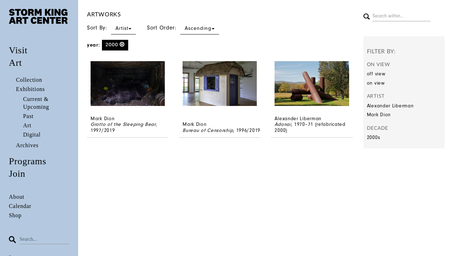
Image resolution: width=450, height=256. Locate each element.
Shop (15, 215)
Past (28, 116)
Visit (18, 50)
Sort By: (111, 28)
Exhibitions (30, 89)
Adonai (283, 124)
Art (15, 63)
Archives (27, 145)
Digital (31, 135)
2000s (373, 137)
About (17, 197)
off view (376, 74)
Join (17, 174)
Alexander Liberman (390, 106)
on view (376, 83)
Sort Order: (183, 28)
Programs (27, 161)
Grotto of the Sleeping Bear (123, 124)
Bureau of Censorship (208, 130)
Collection (29, 80)
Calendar (20, 206)
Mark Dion (379, 115)
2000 (115, 44)
